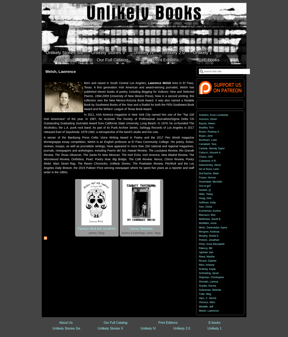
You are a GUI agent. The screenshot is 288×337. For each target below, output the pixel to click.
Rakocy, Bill (205, 248)
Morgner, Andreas (209, 231)
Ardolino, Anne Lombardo (213, 115)
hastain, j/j (205, 190)
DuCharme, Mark (209, 173)
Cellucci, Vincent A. (210, 152)
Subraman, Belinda (210, 289)
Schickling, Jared (209, 273)
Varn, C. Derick (207, 298)
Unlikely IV (144, 52)
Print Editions (166, 59)
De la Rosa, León (209, 169)
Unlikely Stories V (108, 52)
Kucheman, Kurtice (210, 210)
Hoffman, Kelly (207, 202)
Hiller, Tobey (206, 194)
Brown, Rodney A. (209, 131)
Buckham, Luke (208, 140)
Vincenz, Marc (207, 302)
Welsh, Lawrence (209, 310)
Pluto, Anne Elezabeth (212, 244)
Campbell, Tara (207, 144)
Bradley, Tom (206, 127)
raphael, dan (206, 252)
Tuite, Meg (205, 294)
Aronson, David (208, 119)
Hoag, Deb (205, 198)
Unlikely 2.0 (173, 52)
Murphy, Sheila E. (209, 235)
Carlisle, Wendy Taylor (212, 148)
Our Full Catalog (112, 59)
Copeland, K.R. (207, 160)
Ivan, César (205, 206)
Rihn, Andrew (206, 264)
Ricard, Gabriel (207, 260)
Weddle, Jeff (206, 306)
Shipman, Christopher (211, 277)
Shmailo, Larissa (208, 281)
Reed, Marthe (207, 256)
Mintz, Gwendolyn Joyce (213, 227)
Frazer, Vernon (207, 177)
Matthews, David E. (210, 219)
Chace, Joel (206, 156)
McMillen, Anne (207, 223)
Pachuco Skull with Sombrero (97, 228)
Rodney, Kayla (207, 269)
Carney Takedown (141, 228)
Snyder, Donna (207, 285)
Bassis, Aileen (207, 123)
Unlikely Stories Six (64, 52)
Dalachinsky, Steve (210, 165)
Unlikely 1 (202, 52)
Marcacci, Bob (207, 215)
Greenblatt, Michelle (210, 181)
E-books (212, 59)
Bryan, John (206, 135)
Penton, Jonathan (209, 240)
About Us (63, 59)
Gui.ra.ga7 (205, 185)
